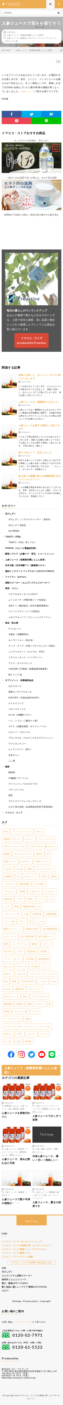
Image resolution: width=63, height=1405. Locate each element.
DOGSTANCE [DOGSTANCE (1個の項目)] (27, 981)
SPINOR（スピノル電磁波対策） (21, 548)
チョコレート (15, 628)
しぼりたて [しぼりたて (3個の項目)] (34, 891)
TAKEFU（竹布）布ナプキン (22, 542)
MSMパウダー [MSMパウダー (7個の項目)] (42, 861)
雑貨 (7, 766)
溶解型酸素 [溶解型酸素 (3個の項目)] (24, 884)
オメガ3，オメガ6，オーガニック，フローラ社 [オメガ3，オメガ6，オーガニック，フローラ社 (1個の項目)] (27, 1026)
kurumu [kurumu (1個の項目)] (7, 989)
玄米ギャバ (13, 755)
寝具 (10, 795)
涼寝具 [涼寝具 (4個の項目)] (53, 876)
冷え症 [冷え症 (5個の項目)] (19, 869)
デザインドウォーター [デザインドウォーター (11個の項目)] (14, 846)
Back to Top (31, 1221)
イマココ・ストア (14, 812)
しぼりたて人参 (11, 41)
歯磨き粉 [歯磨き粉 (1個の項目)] (19, 989)
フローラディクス (17, 709)
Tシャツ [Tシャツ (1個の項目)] (44, 1034)
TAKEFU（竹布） (13, 536)
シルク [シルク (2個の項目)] (7, 906)
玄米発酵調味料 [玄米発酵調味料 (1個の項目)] (50, 929)
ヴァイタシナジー (17, 743)
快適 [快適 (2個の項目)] (16, 906)
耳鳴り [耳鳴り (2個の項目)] (30, 899)
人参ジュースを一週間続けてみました (38, 401)
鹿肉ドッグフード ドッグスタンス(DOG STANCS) (29, 571)
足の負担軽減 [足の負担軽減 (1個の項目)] (27, 936)
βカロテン (32, 38)
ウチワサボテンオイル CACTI (22, 594)
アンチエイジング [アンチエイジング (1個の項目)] (12, 1019)
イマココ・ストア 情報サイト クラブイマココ (24, 1249)
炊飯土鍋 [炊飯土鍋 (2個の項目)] (8, 899)
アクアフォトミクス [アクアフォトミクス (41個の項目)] (22, 831)
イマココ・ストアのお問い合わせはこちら (31, 1262)
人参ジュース (13, 38)
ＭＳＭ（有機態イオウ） (20, 714)
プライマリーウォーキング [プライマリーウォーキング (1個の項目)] (42, 974)
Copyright (45, 1301)
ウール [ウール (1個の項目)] (35, 1011)
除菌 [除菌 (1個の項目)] (29, 1004)
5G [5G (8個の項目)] (48, 854)
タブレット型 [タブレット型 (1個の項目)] (20, 1011)
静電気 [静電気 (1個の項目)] (28, 1041)
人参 (9, 1109)
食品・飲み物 (11, 622)
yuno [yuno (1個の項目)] (53, 981)
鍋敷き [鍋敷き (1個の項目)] (35, 944)
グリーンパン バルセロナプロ (22, 783)
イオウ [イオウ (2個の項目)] (19, 899)
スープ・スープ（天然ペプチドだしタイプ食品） (32, 645)
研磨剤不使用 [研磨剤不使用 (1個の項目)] (31, 929)
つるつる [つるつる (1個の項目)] (20, 974)
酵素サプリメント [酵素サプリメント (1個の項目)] (12, 929)
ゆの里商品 (13, 530)
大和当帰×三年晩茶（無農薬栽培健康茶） (28, 668)
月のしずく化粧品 (17, 525)
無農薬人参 (54, 1192)
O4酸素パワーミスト (18, 778)
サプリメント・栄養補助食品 (19, 680)
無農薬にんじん (12, 1106)
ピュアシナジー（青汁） (20, 749)
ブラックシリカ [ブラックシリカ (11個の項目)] (45, 839)
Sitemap (16, 1301)
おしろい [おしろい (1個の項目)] (8, 1041)
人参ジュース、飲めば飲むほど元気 (16, 1161)
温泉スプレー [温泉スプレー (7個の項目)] (10, 861)
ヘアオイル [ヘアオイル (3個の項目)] (9, 884)
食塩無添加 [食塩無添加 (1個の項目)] (43, 959)
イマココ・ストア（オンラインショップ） (22, 1241)
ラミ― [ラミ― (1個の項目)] (45, 966)
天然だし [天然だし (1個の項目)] (8, 1034)
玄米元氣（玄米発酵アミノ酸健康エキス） (26, 565)
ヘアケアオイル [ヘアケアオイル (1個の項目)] (39, 996)
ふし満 (11, 760)
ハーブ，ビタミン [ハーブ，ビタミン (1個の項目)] (12, 959)
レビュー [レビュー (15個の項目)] (29, 839)
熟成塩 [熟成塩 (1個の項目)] (19, 1004)
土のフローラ (15, 686)
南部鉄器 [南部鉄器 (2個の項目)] (37, 914)
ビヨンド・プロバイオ (19, 732)
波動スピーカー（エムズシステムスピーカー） (28, 582)
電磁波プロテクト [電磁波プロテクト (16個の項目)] (12, 839)
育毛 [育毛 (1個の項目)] (6, 981)
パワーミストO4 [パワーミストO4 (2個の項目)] (12, 914)
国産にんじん (15, 1155)
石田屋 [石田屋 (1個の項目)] (43, 951)
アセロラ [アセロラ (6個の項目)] (8, 869)
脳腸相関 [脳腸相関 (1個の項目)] (8, 1004)
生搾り (49, 1149)
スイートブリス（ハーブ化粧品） (24, 611)
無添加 (16, 1109)
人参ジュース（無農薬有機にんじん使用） (26, 35)
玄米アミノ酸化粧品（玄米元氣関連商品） (29, 605)
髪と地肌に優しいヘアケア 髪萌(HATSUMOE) (24, 1287)
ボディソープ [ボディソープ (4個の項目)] (31, 876)
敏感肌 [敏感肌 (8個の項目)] (7, 854)
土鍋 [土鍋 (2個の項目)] (26, 914)
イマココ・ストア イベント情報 (17, 1256)
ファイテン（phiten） (16, 576)
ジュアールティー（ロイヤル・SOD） (27, 651)
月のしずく (10, 513)
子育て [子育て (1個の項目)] (19, 1034)
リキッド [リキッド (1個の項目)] (46, 944)
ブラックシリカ (16, 789)
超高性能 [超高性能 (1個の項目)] (31, 951)
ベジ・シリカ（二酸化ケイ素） (23, 720)
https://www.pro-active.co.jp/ (21, 1377)
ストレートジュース (47, 38)
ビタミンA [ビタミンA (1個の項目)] (21, 966)
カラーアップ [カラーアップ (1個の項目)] (10, 936)
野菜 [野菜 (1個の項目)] (14, 981)
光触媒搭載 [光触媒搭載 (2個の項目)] (51, 914)
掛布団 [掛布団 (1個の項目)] (7, 1011)
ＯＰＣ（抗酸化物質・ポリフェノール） (28, 726)
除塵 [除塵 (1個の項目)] (6, 944)
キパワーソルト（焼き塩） (21, 640)
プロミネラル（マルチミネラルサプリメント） (31, 737)
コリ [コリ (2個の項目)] (51, 899)
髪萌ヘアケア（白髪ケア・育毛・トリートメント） (30, 553)
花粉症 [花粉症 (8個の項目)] (39, 854)
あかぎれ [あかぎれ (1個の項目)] (8, 951)
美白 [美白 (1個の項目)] (25, 996)
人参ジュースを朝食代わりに (16, 1114)
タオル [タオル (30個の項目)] (39, 831)
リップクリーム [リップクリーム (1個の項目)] (19, 944)
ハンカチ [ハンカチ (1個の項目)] (42, 981)
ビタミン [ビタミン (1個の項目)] (40, 1004)
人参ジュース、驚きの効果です (46, 1204)
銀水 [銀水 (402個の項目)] (6, 831)
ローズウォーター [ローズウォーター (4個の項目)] (44, 869)
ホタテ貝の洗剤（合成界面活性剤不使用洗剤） (31, 806)
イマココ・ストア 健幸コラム (16, 1253)
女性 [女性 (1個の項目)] (18, 1041)
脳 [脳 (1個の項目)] (50, 1004)
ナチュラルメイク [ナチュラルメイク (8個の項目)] (23, 854)
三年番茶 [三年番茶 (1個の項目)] (29, 959)
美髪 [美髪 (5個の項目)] (29, 869)
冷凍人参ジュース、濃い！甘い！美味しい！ (45, 1158)
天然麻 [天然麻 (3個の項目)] (22, 891)
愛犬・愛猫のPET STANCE (15, 1283)
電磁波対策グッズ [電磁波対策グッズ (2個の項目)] (31, 906)
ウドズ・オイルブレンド (20, 663)
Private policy (30, 1301)
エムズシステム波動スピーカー (17, 1275)
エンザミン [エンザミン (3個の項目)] (50, 891)
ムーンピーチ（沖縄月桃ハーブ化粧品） (28, 599)
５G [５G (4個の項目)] (18, 876)
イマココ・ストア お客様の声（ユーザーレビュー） (27, 1245)
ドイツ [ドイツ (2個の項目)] (41, 899)
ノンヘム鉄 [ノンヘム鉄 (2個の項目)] (9, 921)
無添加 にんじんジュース (14, 1279)
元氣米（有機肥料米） (19, 634)
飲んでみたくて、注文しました (34, 452)
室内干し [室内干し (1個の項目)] (8, 974)
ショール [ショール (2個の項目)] (40, 921)
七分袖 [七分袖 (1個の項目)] (34, 966)
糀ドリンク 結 (15, 674)
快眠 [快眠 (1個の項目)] (27, 1019)
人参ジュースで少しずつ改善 (46, 1117)
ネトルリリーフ (16, 703)
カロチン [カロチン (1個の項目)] (31, 1034)
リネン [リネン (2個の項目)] (22, 921)
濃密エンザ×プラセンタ (20, 691)
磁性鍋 (11, 772)
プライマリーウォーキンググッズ (24, 801)
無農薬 (23, 38)
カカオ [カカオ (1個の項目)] (19, 951)
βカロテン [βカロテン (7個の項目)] (26, 861)
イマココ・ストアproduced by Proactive (31, 340)
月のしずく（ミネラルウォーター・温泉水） (30, 519)
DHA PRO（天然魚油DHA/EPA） (24, 697)
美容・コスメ (11, 588)
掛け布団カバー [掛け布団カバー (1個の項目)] (45, 936)
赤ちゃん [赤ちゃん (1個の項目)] (8, 966)
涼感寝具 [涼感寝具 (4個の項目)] (8, 876)
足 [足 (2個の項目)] (30, 921)
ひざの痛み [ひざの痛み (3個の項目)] (39, 884)
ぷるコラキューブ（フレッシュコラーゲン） (30, 617)
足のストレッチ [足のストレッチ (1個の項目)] (11, 996)
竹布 (4, 1268)
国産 (22, 1109)
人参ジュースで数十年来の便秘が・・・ (16, 1201)
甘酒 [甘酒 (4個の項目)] (44, 876)
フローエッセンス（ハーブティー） (25, 657)
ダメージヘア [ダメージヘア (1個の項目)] (34, 989)
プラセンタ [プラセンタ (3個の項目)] (9, 891)
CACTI (5, 1290)
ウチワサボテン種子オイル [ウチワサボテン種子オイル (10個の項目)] (43, 846)
